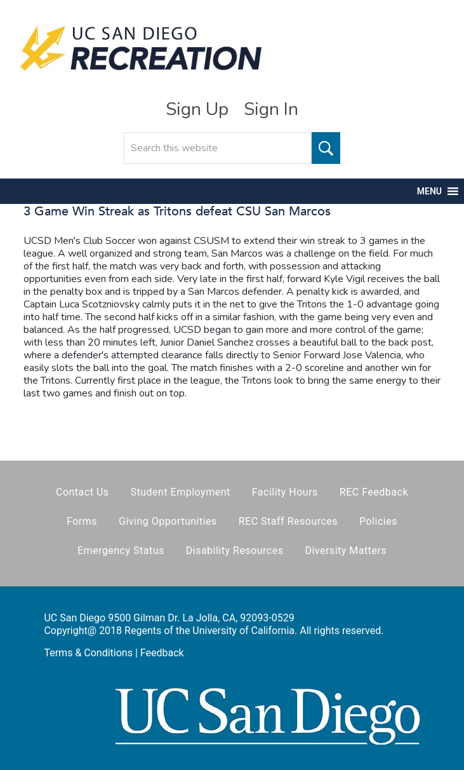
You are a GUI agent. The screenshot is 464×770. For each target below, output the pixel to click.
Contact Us (82, 492)
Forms (82, 521)
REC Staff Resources (288, 521)
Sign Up (197, 109)
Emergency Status (120, 550)
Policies (378, 521)
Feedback (162, 653)
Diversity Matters (346, 550)
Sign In (271, 109)
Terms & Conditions (88, 653)
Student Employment (180, 492)
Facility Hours (285, 492)
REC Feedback (374, 492)
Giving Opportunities (168, 521)
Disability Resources (235, 550)
